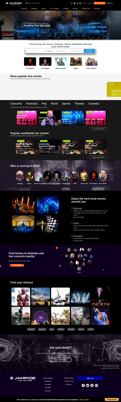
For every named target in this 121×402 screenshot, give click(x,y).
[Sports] (40, 297)
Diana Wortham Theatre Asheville (94, 93)
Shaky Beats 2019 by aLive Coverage (110, 365)
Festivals (34, 8)
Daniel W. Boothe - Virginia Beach (25, 145)
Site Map (48, 384)
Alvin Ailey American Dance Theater (47, 146)
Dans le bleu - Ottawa (68, 146)
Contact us (68, 384)
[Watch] (79, 269)
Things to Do (86, 8)
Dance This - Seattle (94, 119)
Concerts (24, 8)
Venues (89, 3)
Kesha (29, 183)
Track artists (17, 265)
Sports (43, 8)
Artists (84, 3)
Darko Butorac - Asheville (92, 89)
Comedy (66, 8)
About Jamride (48, 378)
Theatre (60, 329)
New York (45, 25)
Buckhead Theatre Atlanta (69, 121)
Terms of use (69, 381)
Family (75, 8)
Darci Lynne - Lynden (22, 89)
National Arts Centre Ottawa (69, 150)
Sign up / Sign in (99, 3)
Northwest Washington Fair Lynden (25, 93)
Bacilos (65, 119)
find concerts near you (101, 187)
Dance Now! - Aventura (22, 116)
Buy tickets (21, 84)
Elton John (84, 183)
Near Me (97, 8)
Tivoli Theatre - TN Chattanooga (47, 93)
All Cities (48, 387)
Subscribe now (60, 360)
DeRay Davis (47, 183)
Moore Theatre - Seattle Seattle (93, 121)
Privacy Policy (69, 378)
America (43, 117)
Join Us (90, 378)
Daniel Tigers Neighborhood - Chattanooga (46, 90)
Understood (112, 399)
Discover (48, 391)
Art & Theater (54, 8)
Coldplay (20, 183)
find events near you (98, 128)
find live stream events (98, 157)
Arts (51, 329)
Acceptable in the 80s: (107, 368)
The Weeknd (93, 183)
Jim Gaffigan (57, 183)
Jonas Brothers (104, 183)
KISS (75, 183)
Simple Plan (66, 183)
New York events (32, 3)
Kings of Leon (39, 183)
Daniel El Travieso (70, 89)
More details (84, 400)
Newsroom (48, 381)
